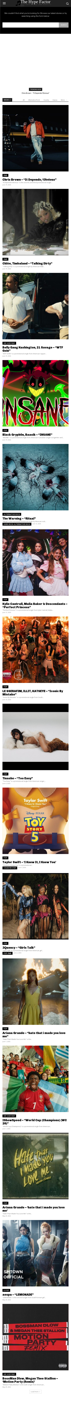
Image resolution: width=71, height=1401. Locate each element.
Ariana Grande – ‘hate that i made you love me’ (33, 1209)
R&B (5, 175)
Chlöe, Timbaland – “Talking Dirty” (27, 263)
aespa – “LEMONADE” (18, 1294)
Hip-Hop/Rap (9, 343)
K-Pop (6, 1290)
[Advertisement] (35, 56)
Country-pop (10, 868)
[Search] (64, 25)
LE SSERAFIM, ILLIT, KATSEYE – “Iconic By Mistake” (32, 692)
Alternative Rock (34, 100)
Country (46, 100)
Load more (35, 1392)
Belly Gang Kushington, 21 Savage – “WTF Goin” (32, 349)
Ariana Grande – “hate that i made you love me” (33, 1034)
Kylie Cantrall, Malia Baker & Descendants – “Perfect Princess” (34, 605)
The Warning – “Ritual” (19, 518)
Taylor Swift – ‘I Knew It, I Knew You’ (29, 862)
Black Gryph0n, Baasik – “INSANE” (27, 434)
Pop (5, 430)
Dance (55, 100)
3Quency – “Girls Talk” (18, 947)
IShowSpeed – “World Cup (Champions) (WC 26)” (34, 1121)
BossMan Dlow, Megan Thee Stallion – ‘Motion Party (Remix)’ (30, 1380)
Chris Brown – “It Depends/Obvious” (35, 93)
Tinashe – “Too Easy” (17, 778)
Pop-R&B (7, 953)
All (24, 100)
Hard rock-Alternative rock (17, 524)
